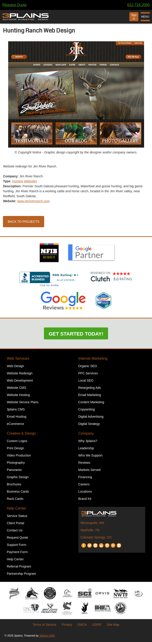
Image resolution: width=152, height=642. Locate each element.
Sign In (134, 17)
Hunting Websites (24, 181)
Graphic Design (18, 477)
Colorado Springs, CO (96, 537)
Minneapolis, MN (92, 523)
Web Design (15, 366)
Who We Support (90, 455)
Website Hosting (18, 395)
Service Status (17, 516)
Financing (85, 477)
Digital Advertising (91, 416)
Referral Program (19, 566)
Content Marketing (91, 402)
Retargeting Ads (89, 387)
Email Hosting (16, 416)
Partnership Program (21, 573)
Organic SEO (87, 366)
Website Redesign (19, 373)
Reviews (84, 462)
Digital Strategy (89, 424)
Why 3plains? (87, 441)
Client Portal (15, 523)
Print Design (15, 448)
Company (86, 433)
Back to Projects (23, 221)
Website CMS (16, 387)
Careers (84, 484)
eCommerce (15, 424)
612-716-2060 (138, 5)
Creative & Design (21, 433)
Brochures (14, 484)
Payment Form (17, 552)
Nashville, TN (90, 530)
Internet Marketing (93, 358)
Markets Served (89, 470)
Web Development (20, 380)
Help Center (16, 508)
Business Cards (18, 491)
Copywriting (86, 409)
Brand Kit (85, 499)
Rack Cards (15, 499)
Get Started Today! (76, 334)
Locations (85, 491)
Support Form (16, 545)
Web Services (18, 358)
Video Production (19, 455)
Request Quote (14, 5)
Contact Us (14, 530)
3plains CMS (16, 409)
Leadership (86, 448)
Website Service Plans (23, 402)
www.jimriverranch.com (33, 201)
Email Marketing (89, 395)
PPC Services (88, 373)
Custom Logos (17, 441)
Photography (16, 462)
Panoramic (14, 470)
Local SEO (86, 380)
